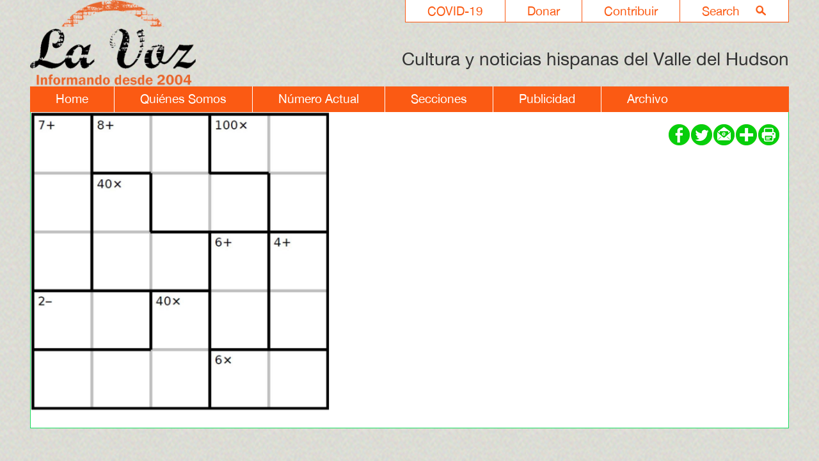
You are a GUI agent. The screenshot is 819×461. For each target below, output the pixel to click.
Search (721, 11)
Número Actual (318, 98)
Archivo (647, 98)
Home (72, 98)
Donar (543, 11)
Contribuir (631, 11)
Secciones (439, 98)
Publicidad (547, 98)
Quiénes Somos (183, 98)
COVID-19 (455, 11)
